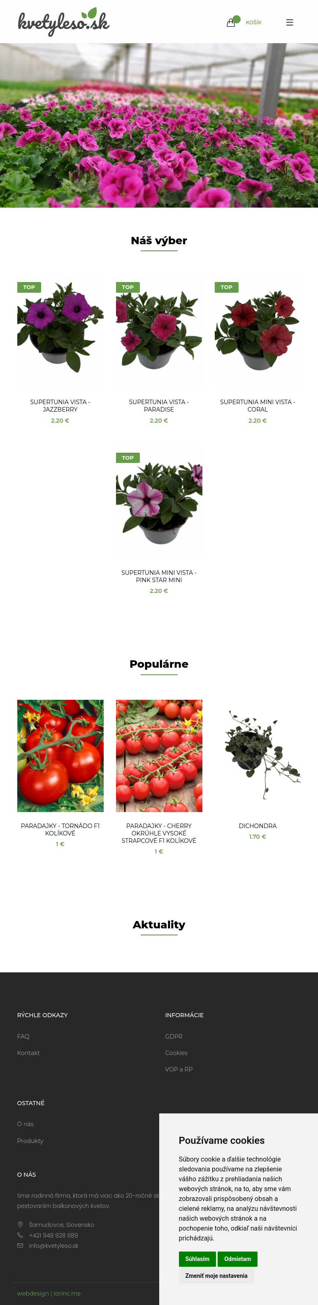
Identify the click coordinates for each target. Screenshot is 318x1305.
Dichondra (258, 826)
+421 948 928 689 (53, 1235)
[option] (159, 125)
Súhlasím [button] (198, 1259)
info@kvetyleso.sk (54, 1246)
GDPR (174, 1036)
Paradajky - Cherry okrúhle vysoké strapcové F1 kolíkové (159, 833)
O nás (25, 1124)
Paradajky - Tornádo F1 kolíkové (60, 829)
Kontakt (28, 1053)
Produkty (30, 1141)
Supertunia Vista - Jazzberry (60, 405)
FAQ (23, 1036)
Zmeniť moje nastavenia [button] (217, 1276)
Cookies (176, 1053)
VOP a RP (179, 1069)
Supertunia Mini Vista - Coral (257, 405)
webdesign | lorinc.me (49, 1293)
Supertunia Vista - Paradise (159, 405)
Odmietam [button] (237, 1259)
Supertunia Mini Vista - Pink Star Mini (159, 576)
